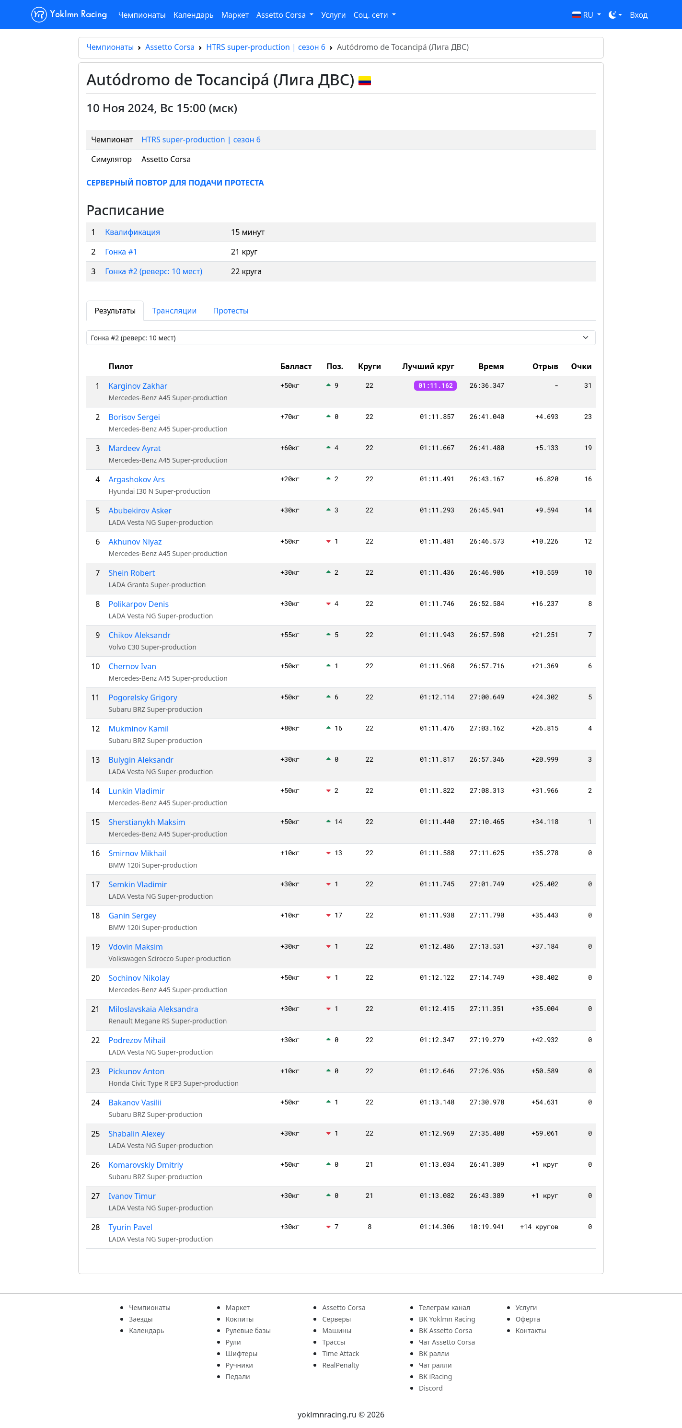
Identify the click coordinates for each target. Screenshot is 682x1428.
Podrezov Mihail (136, 1040)
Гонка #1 (121, 251)
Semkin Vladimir (137, 884)
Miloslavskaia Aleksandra (153, 1009)
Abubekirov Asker (140, 510)
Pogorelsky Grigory (142, 697)
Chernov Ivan (132, 666)
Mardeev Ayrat (134, 448)
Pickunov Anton (136, 1071)
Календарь (193, 15)
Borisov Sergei (134, 417)
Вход (638, 15)
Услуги (333, 15)
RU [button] (584, 15)
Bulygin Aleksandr (140, 760)
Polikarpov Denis (138, 604)
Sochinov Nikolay (138, 978)
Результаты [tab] (115, 310)
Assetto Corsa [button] (282, 15)
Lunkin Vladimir (136, 791)
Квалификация (132, 232)
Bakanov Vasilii (135, 1102)
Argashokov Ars (136, 479)
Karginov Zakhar (137, 386)
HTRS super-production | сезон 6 (265, 47)
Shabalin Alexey (136, 1133)
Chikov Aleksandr (139, 635)
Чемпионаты (142, 15)
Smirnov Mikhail (137, 853)
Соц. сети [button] (372, 15)
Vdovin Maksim (135, 946)
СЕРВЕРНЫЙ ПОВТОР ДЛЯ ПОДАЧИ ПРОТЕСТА (175, 182)
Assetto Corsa (170, 47)
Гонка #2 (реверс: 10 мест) (153, 271)
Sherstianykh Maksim (146, 822)
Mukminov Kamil (138, 728)
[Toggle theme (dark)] (615, 14)
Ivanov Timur (132, 1196)
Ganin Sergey (132, 915)
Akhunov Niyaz (135, 541)
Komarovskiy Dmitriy (145, 1165)
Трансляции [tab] (174, 310)
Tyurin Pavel (130, 1227)
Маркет (235, 15)
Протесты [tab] (230, 310)
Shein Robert (131, 573)
